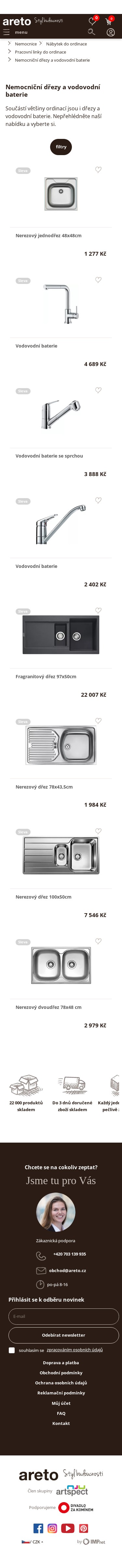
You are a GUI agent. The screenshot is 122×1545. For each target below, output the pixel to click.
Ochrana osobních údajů (61, 1369)
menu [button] (15, 18)
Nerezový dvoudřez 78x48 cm (49, 993)
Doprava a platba (61, 1349)
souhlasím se (31, 1336)
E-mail (19, 1302)
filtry (61, 133)
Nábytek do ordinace (66, 30)
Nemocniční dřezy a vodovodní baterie (52, 46)
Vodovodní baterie (36, 332)
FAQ (61, 1399)
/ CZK (32, 1528)
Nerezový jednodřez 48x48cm (49, 221)
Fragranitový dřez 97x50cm (46, 662)
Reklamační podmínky (61, 1379)
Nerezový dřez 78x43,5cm (44, 773)
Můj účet (61, 1389)
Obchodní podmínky (61, 1359)
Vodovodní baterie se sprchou (49, 442)
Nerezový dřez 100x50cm (44, 883)
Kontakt (61, 1409)
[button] (111, 18)
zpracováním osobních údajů (75, 1336)
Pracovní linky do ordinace (40, 38)
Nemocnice (26, 30)
